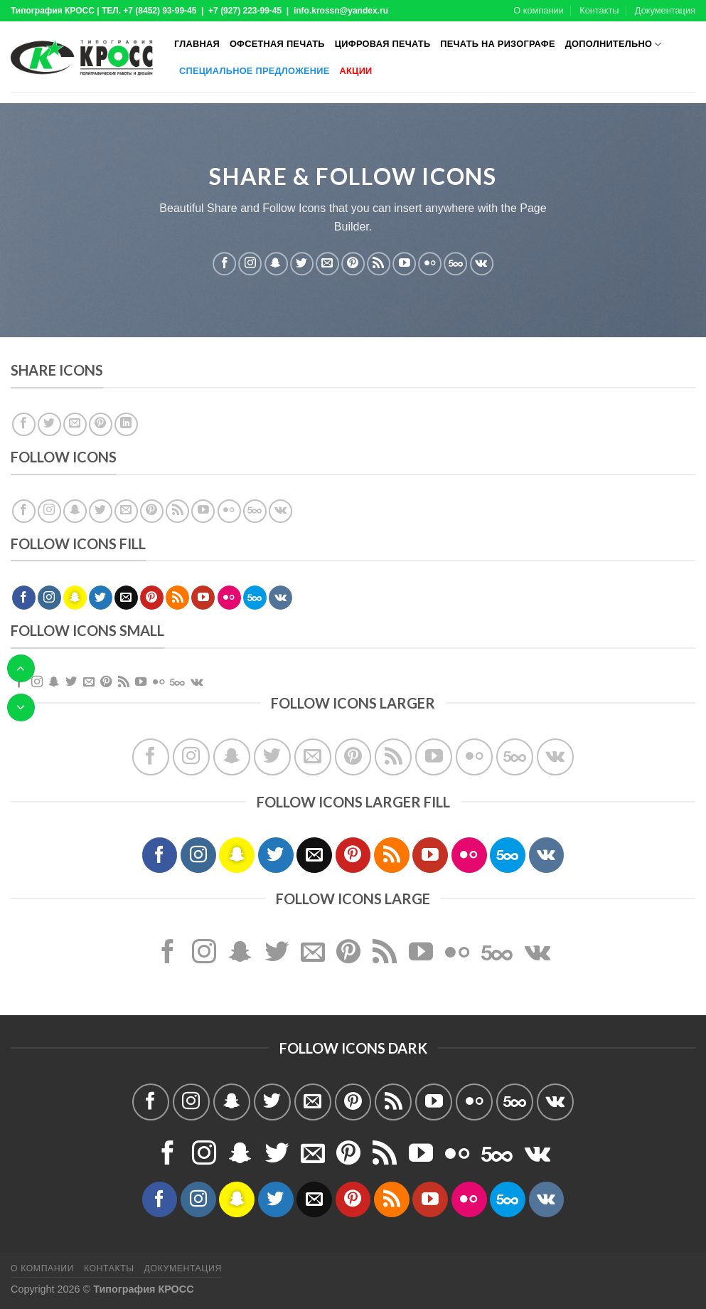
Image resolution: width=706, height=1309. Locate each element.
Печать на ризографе (497, 43)
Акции (356, 70)
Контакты (599, 10)
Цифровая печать (383, 43)
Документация (665, 10)
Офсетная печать (277, 43)
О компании (538, 10)
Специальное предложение (254, 70)
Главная (197, 43)
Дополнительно (613, 44)
